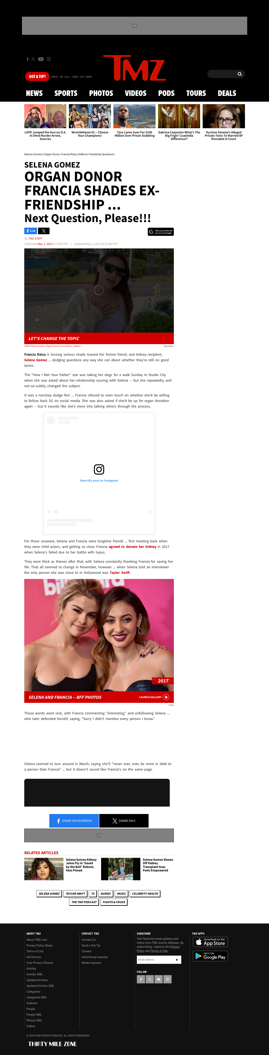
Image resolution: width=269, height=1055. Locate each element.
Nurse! (105, 893)
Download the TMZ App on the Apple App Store (210, 942)
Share (74, 821)
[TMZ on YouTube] (159, 979)
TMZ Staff (35, 238)
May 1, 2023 (45, 244)
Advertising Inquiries (95, 957)
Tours (196, 94)
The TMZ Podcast (83, 902)
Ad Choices (34, 957)
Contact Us (89, 939)
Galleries (32, 1003)
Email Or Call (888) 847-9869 (71, 77)
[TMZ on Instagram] (48, 59)
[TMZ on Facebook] (27, 59)
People (31, 1009)
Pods (166, 94)
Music (121, 893)
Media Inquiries (91, 962)
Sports (65, 94)
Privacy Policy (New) (40, 945)
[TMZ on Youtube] (41, 59)
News (34, 94)
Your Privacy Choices (40, 962)
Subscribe (177, 960)
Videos (135, 94)
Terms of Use (35, 951)
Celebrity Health (145, 893)
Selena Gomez (49, 893)
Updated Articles (37, 980)
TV (92, 893)
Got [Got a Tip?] (37, 76)
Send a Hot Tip (91, 945)
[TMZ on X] (34, 59)
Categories (33, 991)
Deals (227, 94)
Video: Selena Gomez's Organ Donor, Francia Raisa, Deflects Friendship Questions (54, 346)
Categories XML (37, 997)
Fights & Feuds (114, 902)
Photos (101, 94)
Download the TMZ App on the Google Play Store (210, 956)
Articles (31, 968)
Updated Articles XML (40, 985)
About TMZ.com (37, 939)
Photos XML (34, 1020)
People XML (34, 1014)
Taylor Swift (75, 893)
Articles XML (35, 974)
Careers (86, 951)
